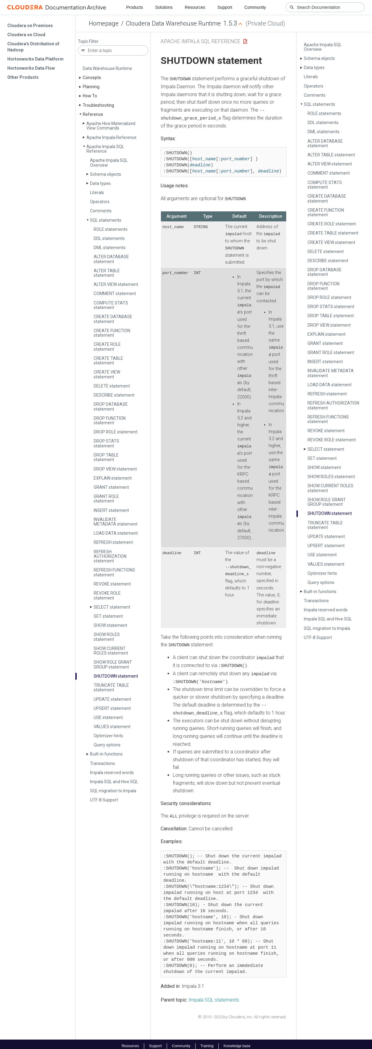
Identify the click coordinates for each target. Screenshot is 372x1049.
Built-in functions (106, 754)
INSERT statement (111, 510)
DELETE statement (112, 386)
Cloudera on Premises (30, 25)
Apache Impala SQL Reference (105, 149)
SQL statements (105, 220)
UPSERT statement (112, 708)
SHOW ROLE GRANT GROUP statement (113, 664)
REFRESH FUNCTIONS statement (114, 572)
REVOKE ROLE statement (107, 595)
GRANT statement (111, 487)
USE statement (108, 717)
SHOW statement (110, 625)
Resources (195, 7)
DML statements (110, 247)
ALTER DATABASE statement (111, 259)
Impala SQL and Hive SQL (114, 781)
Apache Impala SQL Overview (109, 162)
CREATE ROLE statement (107, 346)
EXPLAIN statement (113, 478)
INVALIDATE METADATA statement (115, 521)
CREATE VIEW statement (107, 374)
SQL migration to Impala (113, 790)
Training (207, 1042)
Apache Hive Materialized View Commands (110, 125)
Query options (107, 744)
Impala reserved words (112, 772)
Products (134, 7)
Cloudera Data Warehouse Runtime (173, 23)
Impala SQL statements (214, 996)
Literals (97, 192)
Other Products (23, 77)
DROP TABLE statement (106, 457)
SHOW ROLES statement (107, 636)
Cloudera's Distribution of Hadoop (33, 46)
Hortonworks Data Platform (35, 59)
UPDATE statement (112, 699)
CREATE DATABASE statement (113, 319)
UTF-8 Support (104, 799)
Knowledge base (237, 1042)
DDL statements (109, 238)
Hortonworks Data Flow (31, 68)
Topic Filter (88, 41)
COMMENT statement (115, 293)
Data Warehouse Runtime (107, 68)
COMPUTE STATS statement (111, 305)
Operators (100, 201)
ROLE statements (110, 229)
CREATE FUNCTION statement (112, 333)
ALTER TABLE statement (107, 273)
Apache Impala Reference (111, 137)
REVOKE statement (112, 584)
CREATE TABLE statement (108, 360)
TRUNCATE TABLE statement (111, 687)
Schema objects (105, 174)
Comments (101, 210)
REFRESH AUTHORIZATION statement (110, 556)
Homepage (104, 23)
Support (224, 7)
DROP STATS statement (106, 443)
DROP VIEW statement (115, 469)
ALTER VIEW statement (116, 284)
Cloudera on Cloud (26, 34)
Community (255, 7)
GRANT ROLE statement (106, 498)
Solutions (164, 7)
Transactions (102, 763)
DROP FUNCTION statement (110, 420)
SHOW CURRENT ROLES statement (111, 650)
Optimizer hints (108, 735)
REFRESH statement (113, 542)
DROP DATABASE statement (111, 406)
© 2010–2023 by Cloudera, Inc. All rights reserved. (242, 1013)
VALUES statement (112, 726)
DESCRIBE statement (114, 395)
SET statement (108, 616)
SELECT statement (112, 607)
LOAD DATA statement (116, 533)
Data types (100, 183)
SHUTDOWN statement (116, 676)
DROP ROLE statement (115, 431)
